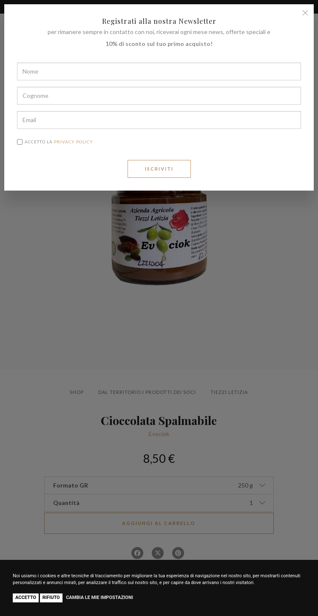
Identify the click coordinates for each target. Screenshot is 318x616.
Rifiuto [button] (51, 597)
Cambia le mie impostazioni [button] (99, 597)
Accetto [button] (25, 597)
